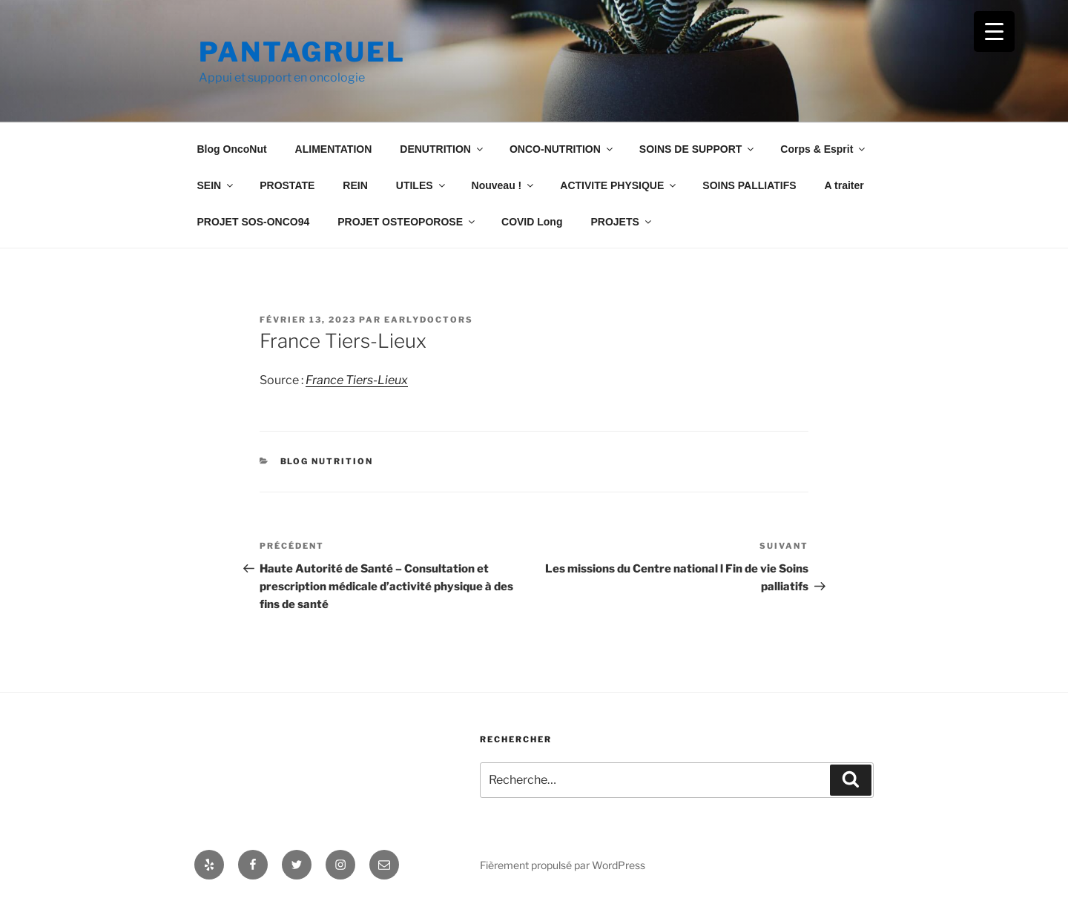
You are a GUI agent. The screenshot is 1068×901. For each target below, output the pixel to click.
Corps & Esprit (823, 149)
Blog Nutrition (327, 461)
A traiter (844, 185)
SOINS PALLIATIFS (749, 185)
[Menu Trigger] (994, 31)
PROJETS (621, 222)
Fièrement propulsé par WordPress (562, 865)
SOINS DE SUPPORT (697, 149)
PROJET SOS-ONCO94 (253, 222)
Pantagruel (302, 52)
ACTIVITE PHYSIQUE (619, 185)
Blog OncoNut (232, 149)
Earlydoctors (428, 319)
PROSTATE (287, 185)
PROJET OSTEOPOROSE (407, 222)
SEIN (216, 185)
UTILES (421, 185)
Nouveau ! (504, 185)
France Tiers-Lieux (357, 380)
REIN (355, 185)
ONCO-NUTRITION (562, 149)
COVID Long (531, 222)
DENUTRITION (442, 149)
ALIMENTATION (333, 149)
